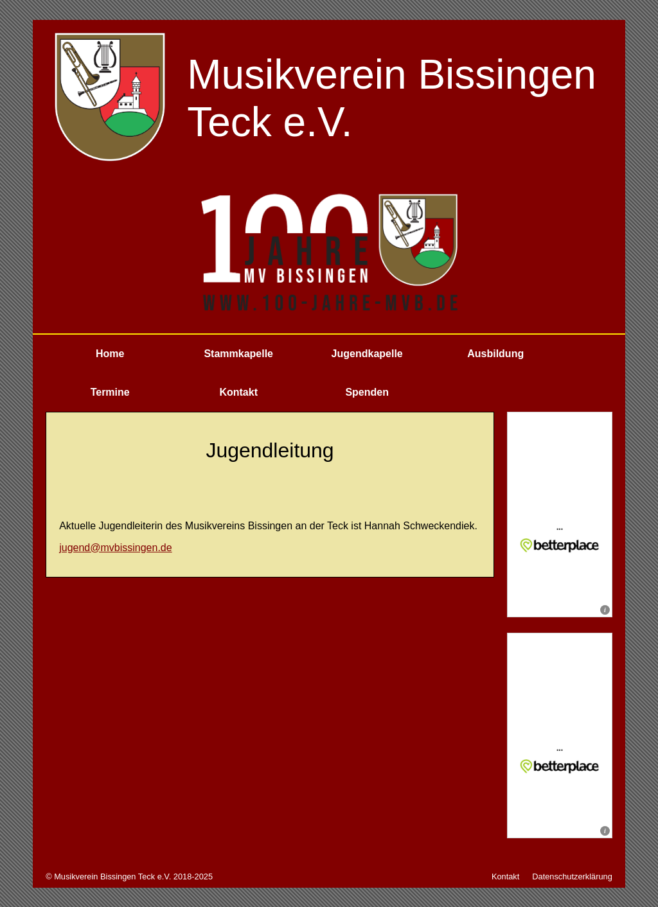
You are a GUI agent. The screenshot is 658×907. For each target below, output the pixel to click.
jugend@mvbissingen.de (115, 547)
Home (110, 353)
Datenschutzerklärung (572, 876)
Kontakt (238, 392)
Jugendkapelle (367, 353)
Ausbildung (495, 353)
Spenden (367, 392)
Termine (110, 392)
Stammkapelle (238, 353)
